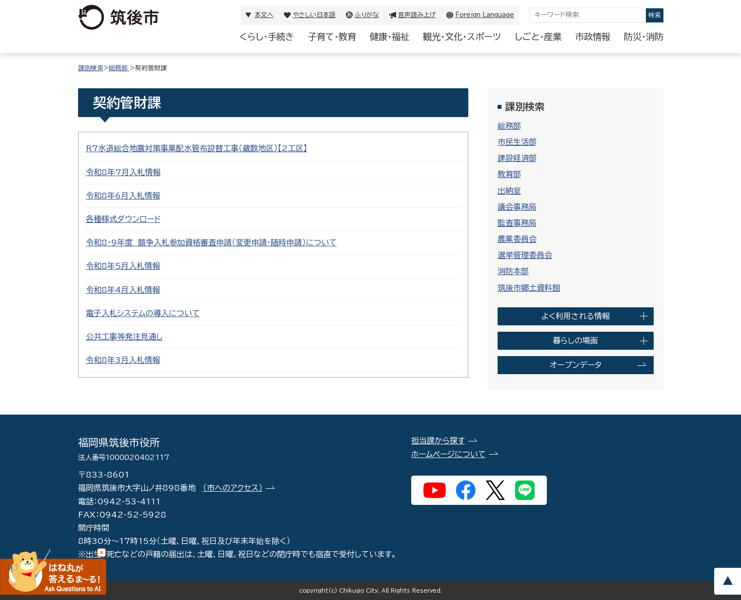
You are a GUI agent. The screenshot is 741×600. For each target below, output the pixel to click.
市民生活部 (517, 142)
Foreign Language (484, 15)
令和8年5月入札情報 (123, 266)
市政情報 (592, 36)
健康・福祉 (389, 36)
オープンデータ (575, 365)
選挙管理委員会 (525, 255)
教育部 (509, 174)
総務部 (119, 68)
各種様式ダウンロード (123, 219)
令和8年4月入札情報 (123, 290)
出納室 (509, 191)
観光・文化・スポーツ (462, 36)
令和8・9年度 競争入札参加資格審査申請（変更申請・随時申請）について (211, 242)
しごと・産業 (538, 36)
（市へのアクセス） (232, 488)
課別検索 (90, 68)
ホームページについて (448, 454)
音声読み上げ (417, 15)
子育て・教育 (332, 36)
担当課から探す (438, 440)
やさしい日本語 (314, 15)
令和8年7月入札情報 (123, 172)
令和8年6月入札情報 (123, 196)
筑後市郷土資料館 (529, 288)
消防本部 (513, 271)
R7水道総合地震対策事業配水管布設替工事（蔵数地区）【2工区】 (196, 148)
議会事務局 (517, 207)
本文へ (264, 15)
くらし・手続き (267, 36)
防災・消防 (643, 36)
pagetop (727, 581)
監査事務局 (517, 223)
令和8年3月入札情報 (123, 360)
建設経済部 (517, 158)
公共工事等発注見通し (124, 336)
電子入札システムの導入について (143, 313)
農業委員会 (517, 239)
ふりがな (367, 15)
